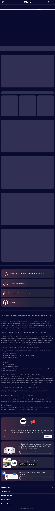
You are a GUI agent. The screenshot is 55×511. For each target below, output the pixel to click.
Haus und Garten (39, 325)
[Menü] (2, 2)
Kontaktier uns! (11, 405)
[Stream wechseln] (31, 2)
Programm (6, 376)
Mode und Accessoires (22, 325)
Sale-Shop (19, 387)
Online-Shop (24, 327)
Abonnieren (48, 436)
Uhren (14, 325)
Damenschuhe (21, 380)
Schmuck (10, 325)
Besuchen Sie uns (27, 504)
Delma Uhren (11, 380)
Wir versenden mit (27, 495)
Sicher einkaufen (27, 487)
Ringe (16, 380)
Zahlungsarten (27, 491)
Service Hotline (27, 499)
